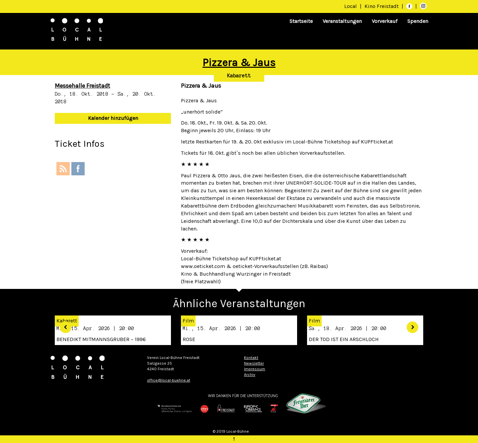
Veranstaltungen (342, 21)
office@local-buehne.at (168, 380)
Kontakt (251, 357)
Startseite (301, 21)
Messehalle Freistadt (82, 85)
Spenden (417, 21)
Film (188, 320)
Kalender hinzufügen (113, 118)
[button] (63, 325)
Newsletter (254, 363)
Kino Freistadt (382, 6)
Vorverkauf (384, 21)
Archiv (249, 374)
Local (350, 6)
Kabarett (239, 75)
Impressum (254, 369)
